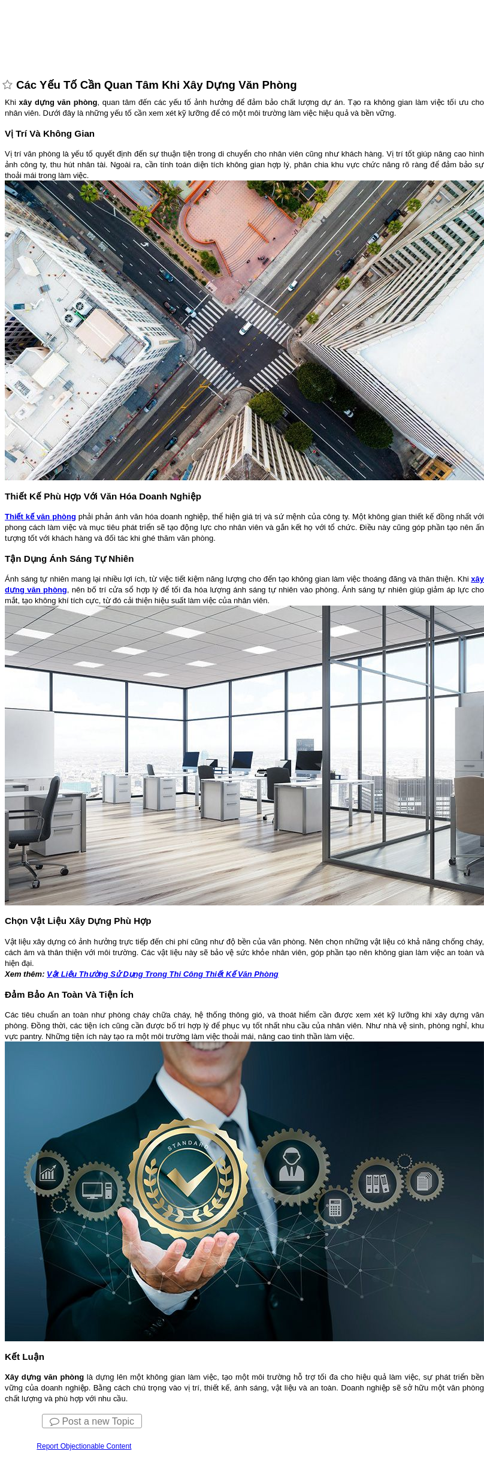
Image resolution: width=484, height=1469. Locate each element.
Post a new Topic (92, 1421)
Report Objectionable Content (84, 1446)
